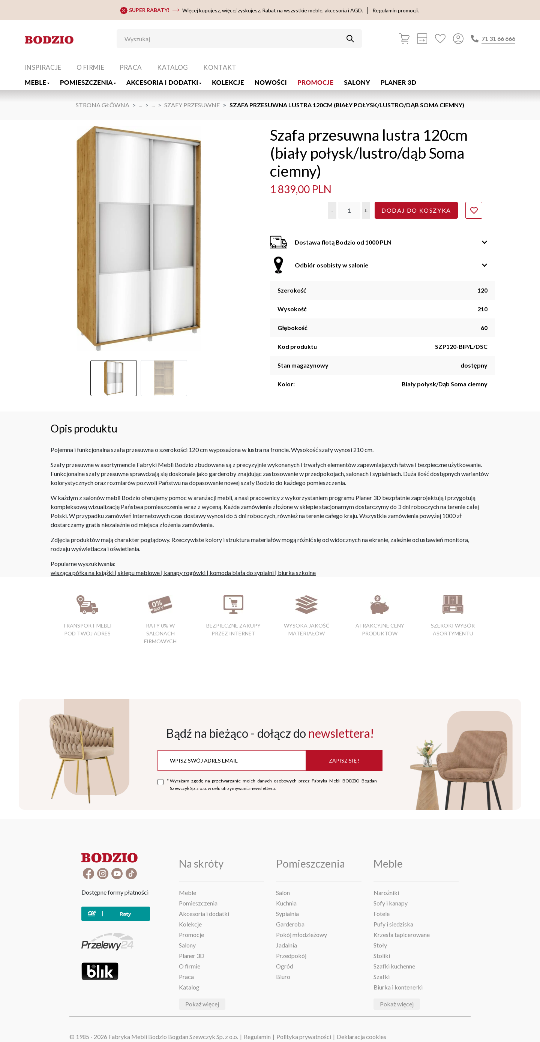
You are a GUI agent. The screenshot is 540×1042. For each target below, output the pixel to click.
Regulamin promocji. (395, 10)
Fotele (382, 913)
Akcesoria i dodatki (163, 82)
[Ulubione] (440, 38)
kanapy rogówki (185, 572)
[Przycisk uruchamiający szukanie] (350, 38)
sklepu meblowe (139, 572)
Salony (357, 82)
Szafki (382, 976)
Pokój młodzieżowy (301, 934)
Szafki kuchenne (394, 966)
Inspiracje (43, 67)
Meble (37, 82)
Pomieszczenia (88, 82)
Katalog (172, 67)
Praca (131, 67)
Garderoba (290, 924)
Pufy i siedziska (393, 924)
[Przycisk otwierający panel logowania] (458, 38)
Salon (283, 892)
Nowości (271, 82)
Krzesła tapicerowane (402, 934)
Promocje (315, 82)
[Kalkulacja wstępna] (422, 38)
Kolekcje (228, 82)
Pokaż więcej (202, 1003)
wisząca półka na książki (82, 572)
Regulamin (257, 1036)
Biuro (283, 976)
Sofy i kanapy (391, 903)
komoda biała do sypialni (242, 572)
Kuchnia (286, 903)
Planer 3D (398, 82)
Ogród (284, 966)
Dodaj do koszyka (416, 210)
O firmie (90, 67)
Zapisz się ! (344, 760)
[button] (332, 210)
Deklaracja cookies (361, 1036)
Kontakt (219, 67)
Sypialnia (287, 913)
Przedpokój (291, 955)
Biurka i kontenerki (398, 987)
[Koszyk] (404, 38)
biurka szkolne (297, 572)
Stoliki (382, 955)
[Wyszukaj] (233, 38)
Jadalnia (286, 945)
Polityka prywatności (303, 1036)
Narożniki (386, 892)
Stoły (380, 945)
